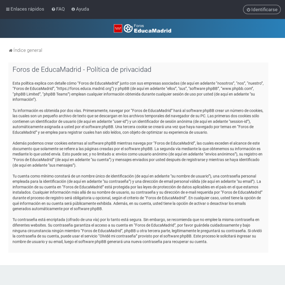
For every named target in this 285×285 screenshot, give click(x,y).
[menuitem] (58, 9)
